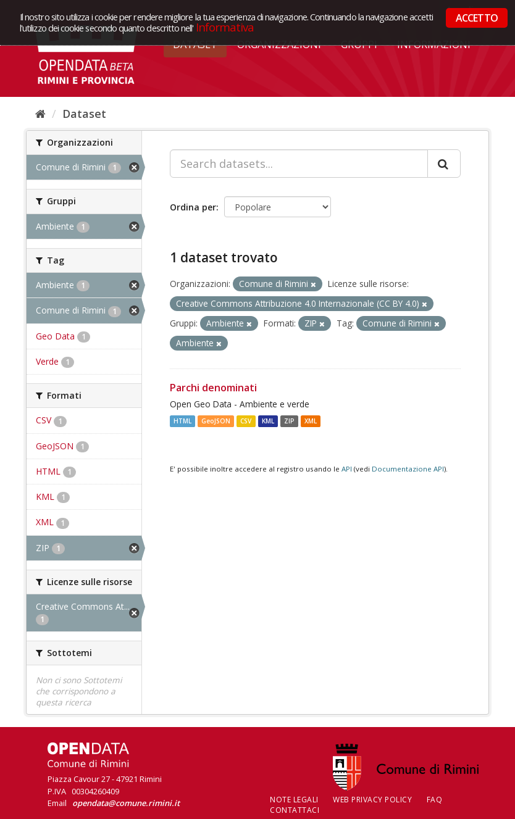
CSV (245, 421)
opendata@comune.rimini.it (126, 803)
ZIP (289, 421)
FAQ (435, 799)
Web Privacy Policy (372, 799)
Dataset (84, 113)
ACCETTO (477, 18)
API (346, 468)
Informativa (225, 27)
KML (268, 421)
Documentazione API (408, 468)
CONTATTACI (294, 810)
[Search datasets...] (299, 163)
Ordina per (193, 207)
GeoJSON (215, 421)
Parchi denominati (213, 387)
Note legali (294, 799)
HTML (182, 421)
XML (310, 421)
